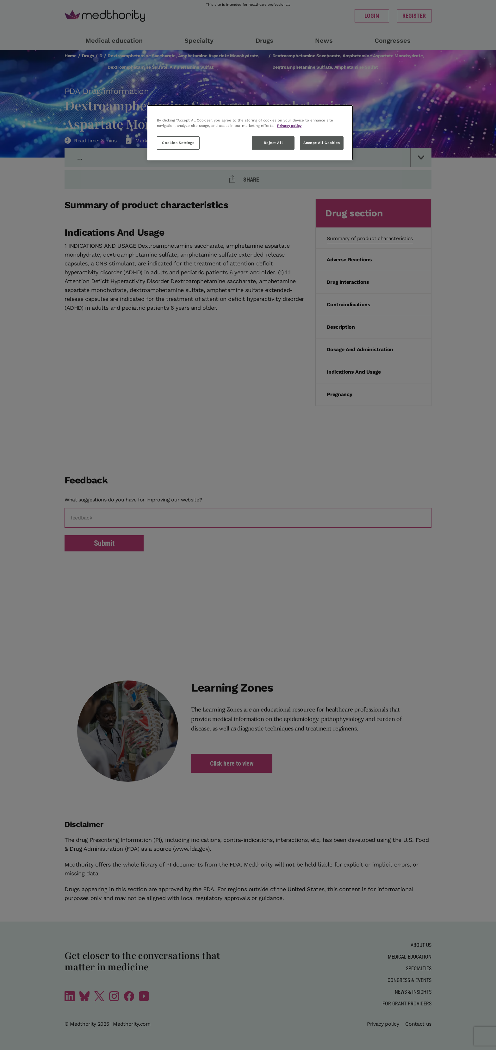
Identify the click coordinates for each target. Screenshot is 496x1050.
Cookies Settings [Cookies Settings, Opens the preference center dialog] (178, 142)
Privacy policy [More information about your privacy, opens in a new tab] (289, 125)
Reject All (273, 142)
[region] (250, 132)
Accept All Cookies (321, 142)
